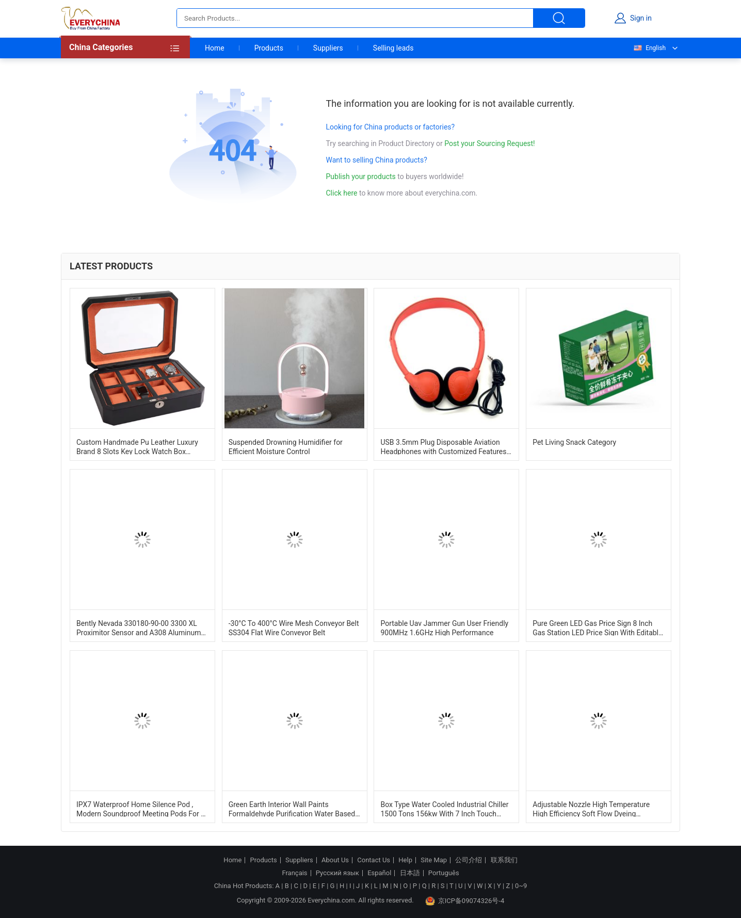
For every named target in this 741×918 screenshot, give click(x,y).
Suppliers (328, 48)
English (649, 48)
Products (268, 48)
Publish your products (362, 176)
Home (214, 48)
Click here (342, 193)
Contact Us (373, 860)
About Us (335, 860)
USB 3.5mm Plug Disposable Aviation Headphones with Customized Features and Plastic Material (443, 446)
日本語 (410, 873)
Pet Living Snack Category (574, 442)
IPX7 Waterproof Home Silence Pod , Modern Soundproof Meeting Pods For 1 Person (140, 808)
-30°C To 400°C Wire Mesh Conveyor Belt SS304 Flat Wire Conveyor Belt (294, 627)
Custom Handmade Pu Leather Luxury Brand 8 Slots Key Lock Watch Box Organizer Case (137, 446)
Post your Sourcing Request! (489, 143)
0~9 (521, 886)
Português (443, 873)
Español (379, 873)
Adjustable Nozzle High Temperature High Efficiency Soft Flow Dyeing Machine (591, 808)
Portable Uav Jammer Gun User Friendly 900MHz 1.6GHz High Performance (444, 627)
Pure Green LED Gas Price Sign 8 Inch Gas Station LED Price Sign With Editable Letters (597, 627)
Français (294, 873)
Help (405, 860)
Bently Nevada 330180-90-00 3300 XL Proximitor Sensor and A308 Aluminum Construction (138, 627)
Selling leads (393, 48)
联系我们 (504, 860)
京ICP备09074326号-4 (465, 901)
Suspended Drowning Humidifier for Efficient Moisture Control (286, 446)
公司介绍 (468, 860)
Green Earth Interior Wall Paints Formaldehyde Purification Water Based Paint (292, 808)
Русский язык (337, 873)
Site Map (434, 860)
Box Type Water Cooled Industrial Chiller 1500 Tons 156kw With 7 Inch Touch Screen (444, 808)
